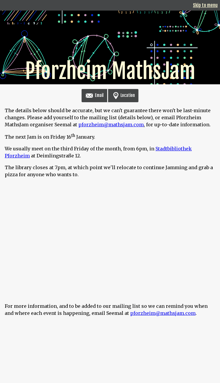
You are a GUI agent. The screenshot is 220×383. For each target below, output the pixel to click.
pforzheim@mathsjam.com (111, 124)
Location (123, 95)
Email (94, 95)
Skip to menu (205, 5)
